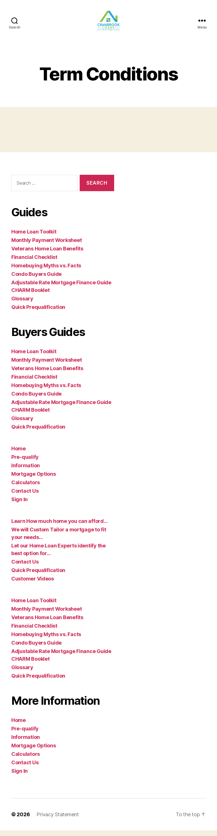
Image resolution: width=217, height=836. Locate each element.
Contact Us (24, 496)
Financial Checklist (34, 263)
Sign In (19, 505)
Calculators (25, 488)
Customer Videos (32, 584)
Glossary (22, 304)
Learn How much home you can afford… (59, 527)
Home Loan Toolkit (33, 237)
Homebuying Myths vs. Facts (46, 271)
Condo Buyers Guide (36, 280)
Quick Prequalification (38, 313)
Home (18, 454)
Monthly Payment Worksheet (46, 246)
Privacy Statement (57, 820)
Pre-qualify (25, 463)
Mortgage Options (33, 480)
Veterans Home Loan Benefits (47, 254)
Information (25, 471)
